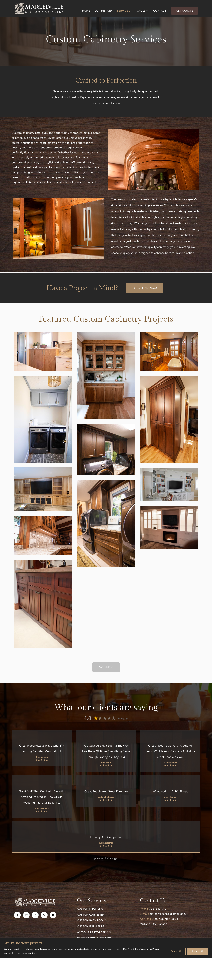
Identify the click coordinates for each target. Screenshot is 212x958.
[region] (106, 948)
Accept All (197, 951)
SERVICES (125, 10)
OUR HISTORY (104, 10)
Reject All (176, 951)
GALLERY (143, 10)
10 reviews (123, 719)
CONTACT (159, 10)
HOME (86, 10)
